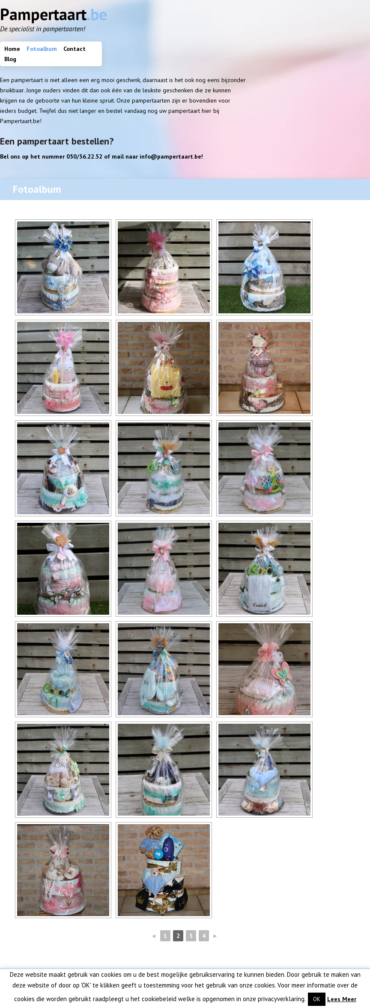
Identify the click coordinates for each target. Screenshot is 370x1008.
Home (12, 49)
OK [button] (316, 999)
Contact (74, 49)
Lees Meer (341, 999)
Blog (10, 59)
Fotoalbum (42, 49)
